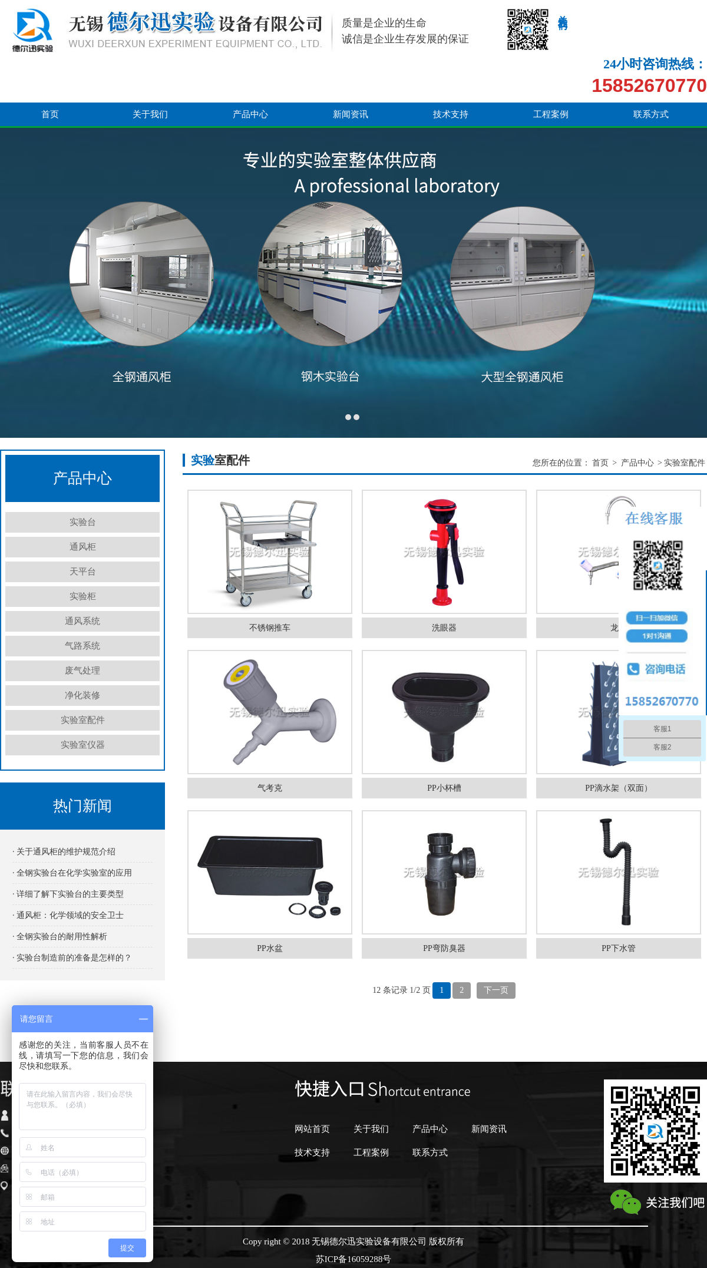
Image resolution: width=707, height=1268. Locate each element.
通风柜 (83, 547)
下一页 (496, 990)
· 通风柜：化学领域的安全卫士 (68, 915)
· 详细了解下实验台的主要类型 (68, 894)
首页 (50, 72)
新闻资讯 (350, 72)
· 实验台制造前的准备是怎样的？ (72, 957)
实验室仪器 (83, 744)
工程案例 (551, 72)
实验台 (83, 522)
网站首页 (312, 1129)
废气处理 (82, 670)
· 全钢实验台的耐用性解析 (59, 936)
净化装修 (82, 695)
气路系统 (82, 645)
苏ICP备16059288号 (353, 1259)
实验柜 (83, 596)
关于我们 (150, 72)
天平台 (83, 571)
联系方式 (651, 72)
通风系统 (82, 621)
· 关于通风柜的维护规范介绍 (63, 851)
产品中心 (250, 72)
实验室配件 (83, 720)
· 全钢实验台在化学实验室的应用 (72, 873)
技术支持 (450, 72)
